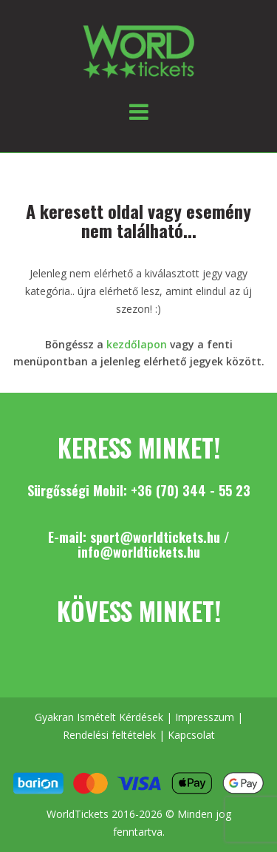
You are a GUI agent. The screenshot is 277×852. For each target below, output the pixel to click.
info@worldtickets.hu (139, 551)
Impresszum (204, 717)
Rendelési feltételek (109, 735)
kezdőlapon (136, 344)
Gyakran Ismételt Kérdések (99, 717)
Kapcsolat (191, 735)
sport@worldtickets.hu (155, 537)
